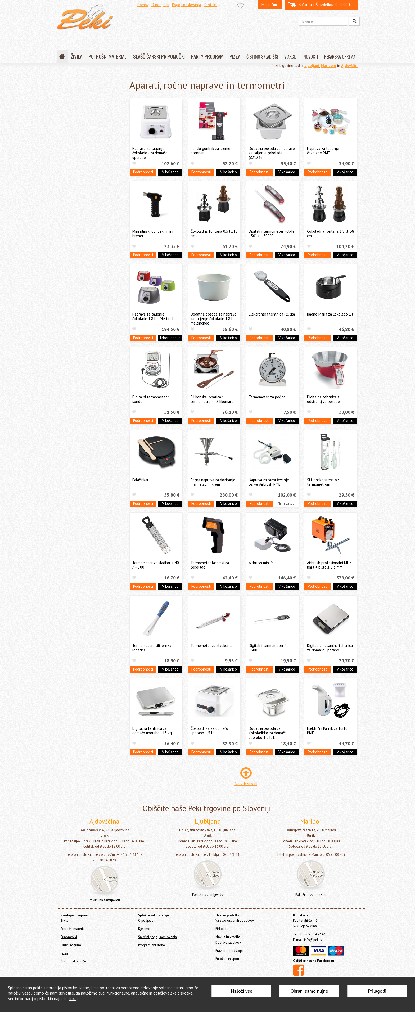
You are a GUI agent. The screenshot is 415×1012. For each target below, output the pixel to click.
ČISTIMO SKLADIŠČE (262, 56)
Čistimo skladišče (71, 261)
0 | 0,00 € (321, 5)
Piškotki (220, 928)
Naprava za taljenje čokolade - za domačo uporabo (150, 153)
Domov (142, 4)
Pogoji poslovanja (186, 4)
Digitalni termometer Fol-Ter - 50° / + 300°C (272, 233)
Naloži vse (241, 991)
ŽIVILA (76, 56)
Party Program (69, 247)
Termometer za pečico (267, 396)
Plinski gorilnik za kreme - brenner (211, 150)
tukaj (73, 998)
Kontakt (210, 4)
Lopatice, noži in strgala (83, 167)
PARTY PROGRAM (207, 56)
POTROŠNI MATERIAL (107, 56)
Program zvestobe (151, 945)
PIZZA (234, 56)
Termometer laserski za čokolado (210, 565)
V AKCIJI (290, 56)
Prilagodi (377, 991)
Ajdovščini (349, 65)
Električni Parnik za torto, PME (327, 730)
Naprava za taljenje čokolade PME (323, 150)
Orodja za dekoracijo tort (84, 120)
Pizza (62, 254)
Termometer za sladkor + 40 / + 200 (155, 565)
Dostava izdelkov (228, 942)
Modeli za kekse (77, 137)
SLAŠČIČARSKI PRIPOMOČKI (159, 56)
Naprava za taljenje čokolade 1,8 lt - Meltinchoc (155, 316)
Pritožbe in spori (227, 958)
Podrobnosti (143, 171)
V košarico (170, 171)
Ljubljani (311, 65)
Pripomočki (68, 106)
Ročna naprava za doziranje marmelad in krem (213, 482)
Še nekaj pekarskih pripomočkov (90, 235)
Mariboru (328, 65)
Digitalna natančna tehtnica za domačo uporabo (330, 648)
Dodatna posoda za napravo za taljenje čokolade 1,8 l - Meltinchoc (214, 319)
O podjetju (160, 4)
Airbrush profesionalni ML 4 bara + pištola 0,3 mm (329, 565)
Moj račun (270, 4)
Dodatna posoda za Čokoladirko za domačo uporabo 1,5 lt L (268, 733)
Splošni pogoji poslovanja (157, 937)
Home (67, 80)
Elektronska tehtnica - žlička (272, 314)
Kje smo (144, 928)
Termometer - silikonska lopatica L (151, 648)
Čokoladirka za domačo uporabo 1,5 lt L (209, 730)
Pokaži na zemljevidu (104, 900)
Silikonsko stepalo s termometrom (323, 482)
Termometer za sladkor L (211, 645)
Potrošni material (72, 98)
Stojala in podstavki (80, 191)
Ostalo (69, 227)
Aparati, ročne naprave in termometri (85, 216)
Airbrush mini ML (262, 562)
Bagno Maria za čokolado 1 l (330, 314)
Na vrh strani (245, 783)
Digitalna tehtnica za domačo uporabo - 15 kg (152, 730)
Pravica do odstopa (229, 950)
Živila (62, 91)
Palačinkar (140, 479)
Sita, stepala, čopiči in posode (87, 175)
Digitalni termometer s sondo (151, 399)
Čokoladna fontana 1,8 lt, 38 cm (330, 233)
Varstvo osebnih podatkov (234, 920)
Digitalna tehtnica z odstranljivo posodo (323, 399)
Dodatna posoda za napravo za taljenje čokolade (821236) (272, 153)
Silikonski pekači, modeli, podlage (91, 129)
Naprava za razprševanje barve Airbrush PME (269, 482)
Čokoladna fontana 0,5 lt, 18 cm (214, 233)
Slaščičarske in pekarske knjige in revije (91, 202)
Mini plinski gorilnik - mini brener (152, 233)
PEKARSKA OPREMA (339, 56)
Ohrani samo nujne (309, 991)
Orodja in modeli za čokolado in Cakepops (89, 148)
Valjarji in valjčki (76, 183)
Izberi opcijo (170, 337)
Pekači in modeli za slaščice (86, 158)
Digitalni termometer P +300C (267, 648)
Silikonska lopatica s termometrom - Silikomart (212, 399)
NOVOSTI (311, 56)
